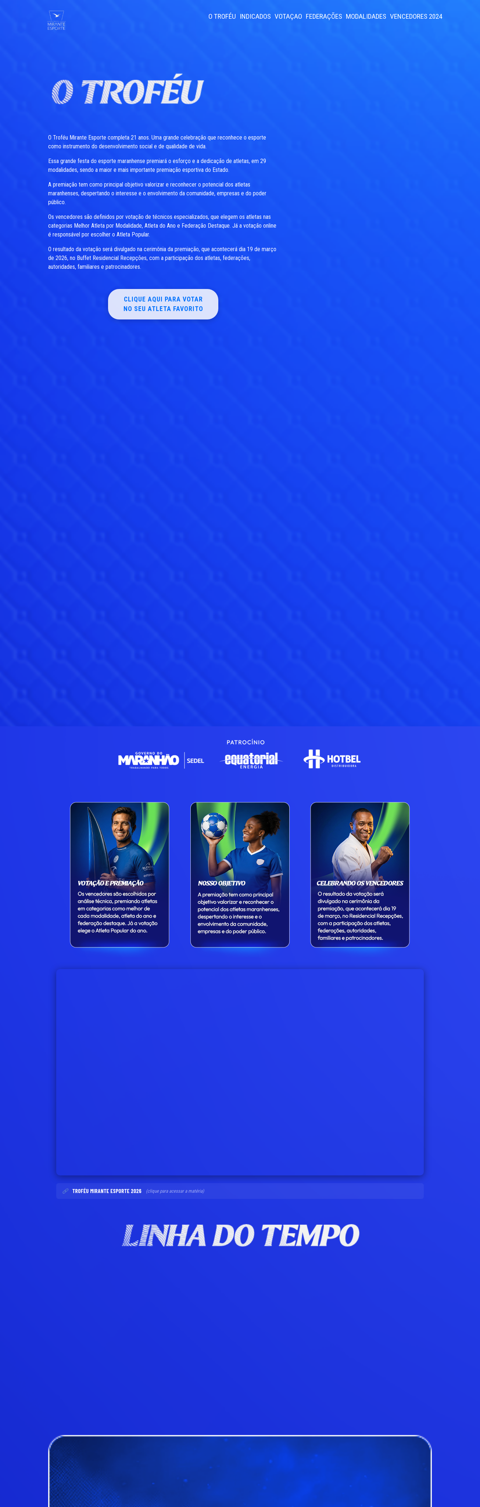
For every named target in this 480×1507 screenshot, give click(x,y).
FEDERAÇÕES (324, 16)
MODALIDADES (366, 16)
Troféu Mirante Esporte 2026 (107, 1191)
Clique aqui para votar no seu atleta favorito (163, 304)
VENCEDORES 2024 (416, 16)
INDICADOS (255, 16)
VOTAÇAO (288, 16)
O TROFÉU (222, 16)
